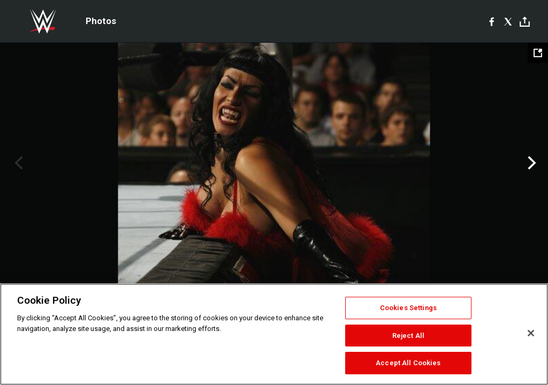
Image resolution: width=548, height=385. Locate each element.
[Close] (531, 333)
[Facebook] (491, 21)
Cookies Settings (408, 308)
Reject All (408, 336)
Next (530, 163)
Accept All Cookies (408, 363)
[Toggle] (524, 22)
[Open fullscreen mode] (538, 53)
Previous (17, 163)
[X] (508, 21)
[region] (274, 334)
